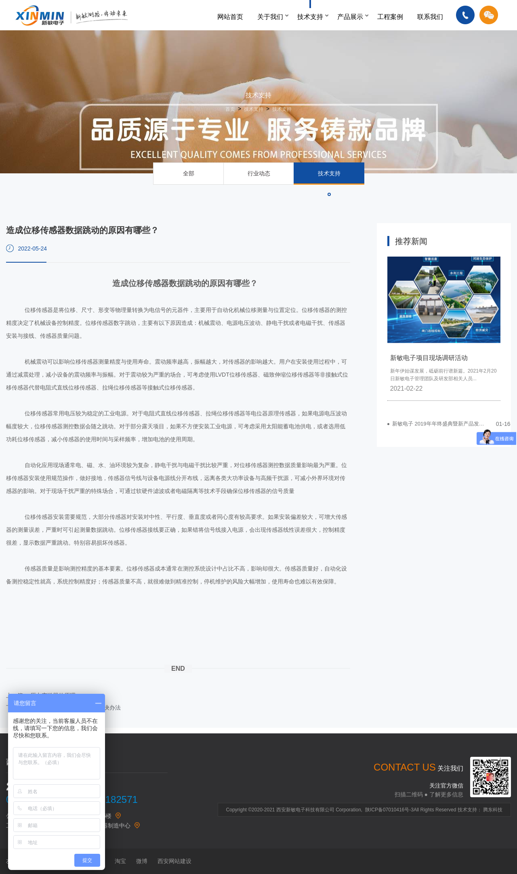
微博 (141, 861)
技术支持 (310, 16)
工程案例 (390, 16)
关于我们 (270, 16)
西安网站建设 (174, 861)
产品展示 (350, 16)
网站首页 (230, 16)
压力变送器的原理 (53, 695)
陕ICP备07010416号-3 (389, 810)
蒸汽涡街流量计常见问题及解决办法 (75, 707)
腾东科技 (492, 810)
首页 (230, 109)
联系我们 (430, 16)
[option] (443, 328)
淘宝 (120, 861)
